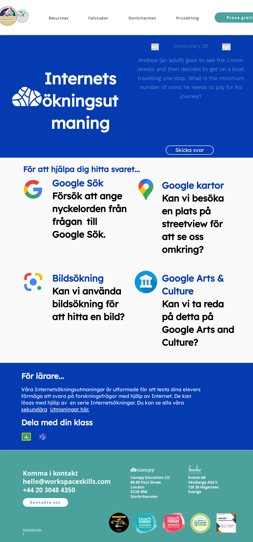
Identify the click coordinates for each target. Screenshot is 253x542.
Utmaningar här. (69, 409)
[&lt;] (155, 46)
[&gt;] (226, 46)
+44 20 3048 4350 (49, 489)
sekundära (34, 409)
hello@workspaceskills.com (67, 481)
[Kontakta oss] (45, 502)
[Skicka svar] (190, 150)
